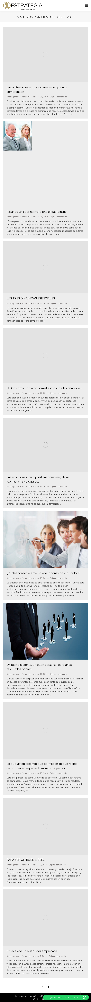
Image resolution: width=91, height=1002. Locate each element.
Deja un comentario (58, 97)
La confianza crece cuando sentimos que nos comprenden (37, 90)
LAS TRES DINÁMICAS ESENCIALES (31, 298)
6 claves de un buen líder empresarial (32, 951)
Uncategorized (13, 97)
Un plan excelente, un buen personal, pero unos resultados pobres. (39, 667)
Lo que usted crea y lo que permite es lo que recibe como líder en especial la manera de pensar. (42, 766)
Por (26, 97)
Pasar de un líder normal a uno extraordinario (37, 211)
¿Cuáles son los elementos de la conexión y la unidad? (43, 573)
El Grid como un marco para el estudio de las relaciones (44, 388)
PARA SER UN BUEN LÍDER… (26, 860)
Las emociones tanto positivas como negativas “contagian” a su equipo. (38, 479)
